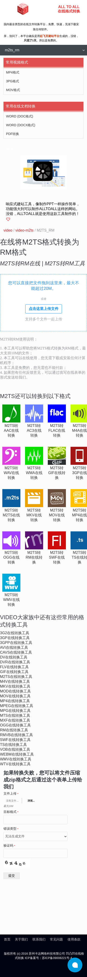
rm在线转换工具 (14, 730)
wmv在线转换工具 (15, 759)
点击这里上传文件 (43, 309)
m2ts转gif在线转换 (57, 473)
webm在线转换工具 (17, 754)
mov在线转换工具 (15, 696)
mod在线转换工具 (15, 691)
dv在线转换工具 (13, 657)
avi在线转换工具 (14, 647)
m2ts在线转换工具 (16, 677)
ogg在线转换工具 (15, 725)
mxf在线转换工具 (15, 720)
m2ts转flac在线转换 (56, 430)
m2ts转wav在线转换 (11, 473)
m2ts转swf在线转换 (57, 557)
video (7, 230)
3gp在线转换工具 (15, 638)
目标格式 (11, 812)
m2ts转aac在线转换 (11, 430)
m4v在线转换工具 (15, 681)
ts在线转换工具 (13, 745)
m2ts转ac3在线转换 (34, 430)
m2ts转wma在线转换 (34, 473)
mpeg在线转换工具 (16, 706)
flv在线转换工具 (14, 667)
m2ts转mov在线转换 (57, 515)
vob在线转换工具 (15, 749)
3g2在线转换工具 (14, 633)
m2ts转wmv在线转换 (11, 599)
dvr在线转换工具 (15, 662)
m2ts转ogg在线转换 (11, 557)
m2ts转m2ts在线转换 (11, 515)
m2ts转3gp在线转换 (79, 473)
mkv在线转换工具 (15, 686)
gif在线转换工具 (14, 672)
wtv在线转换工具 (15, 764)
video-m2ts (25, 230)
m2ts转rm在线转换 (34, 557)
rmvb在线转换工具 (16, 735)
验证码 (9, 845)
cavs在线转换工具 (16, 652)
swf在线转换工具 (15, 740)
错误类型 (11, 828)
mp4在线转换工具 (15, 701)
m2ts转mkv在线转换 (34, 515)
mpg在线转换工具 (15, 711)
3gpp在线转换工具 (16, 643)
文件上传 (11, 793)
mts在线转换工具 (15, 715)
